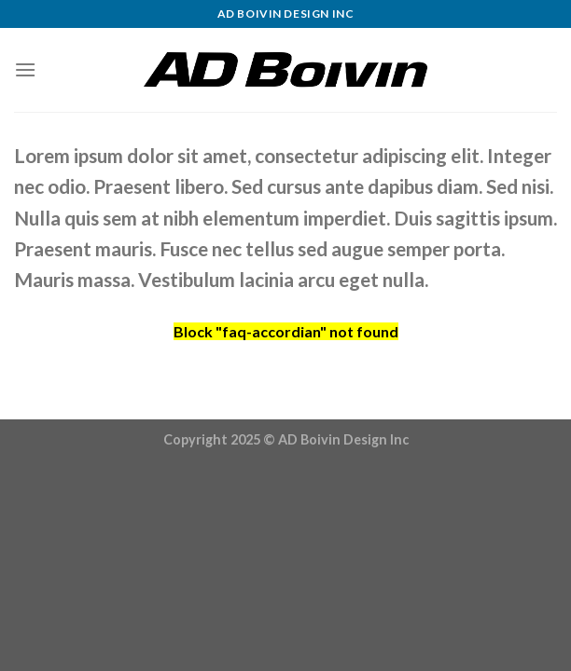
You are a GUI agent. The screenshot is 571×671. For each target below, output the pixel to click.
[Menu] (25, 69)
